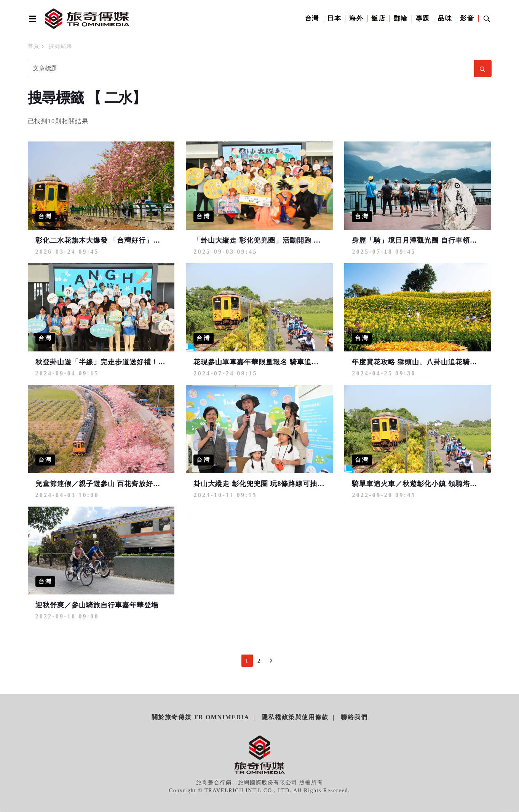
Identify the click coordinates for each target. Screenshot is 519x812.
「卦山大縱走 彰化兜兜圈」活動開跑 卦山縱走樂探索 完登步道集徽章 (305, 240)
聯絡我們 (354, 717)
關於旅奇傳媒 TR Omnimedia (200, 717)
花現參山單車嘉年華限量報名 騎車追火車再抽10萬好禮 (281, 362)
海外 (356, 18)
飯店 (378, 18)
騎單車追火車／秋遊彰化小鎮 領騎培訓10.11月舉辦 (434, 484)
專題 (423, 18)
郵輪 (401, 18)
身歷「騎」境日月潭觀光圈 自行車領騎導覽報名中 (432, 240)
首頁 (34, 46)
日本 (334, 18)
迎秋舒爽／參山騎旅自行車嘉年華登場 (96, 605)
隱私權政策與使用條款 (295, 717)
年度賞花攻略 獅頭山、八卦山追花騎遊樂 (418, 362)
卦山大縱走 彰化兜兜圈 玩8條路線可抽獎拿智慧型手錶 (280, 484)
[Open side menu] (31, 18)
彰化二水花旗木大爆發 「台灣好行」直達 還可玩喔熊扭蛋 (127, 240)
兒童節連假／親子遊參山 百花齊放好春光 (101, 484)
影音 (467, 18)
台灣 (312, 18)
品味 (445, 18)
